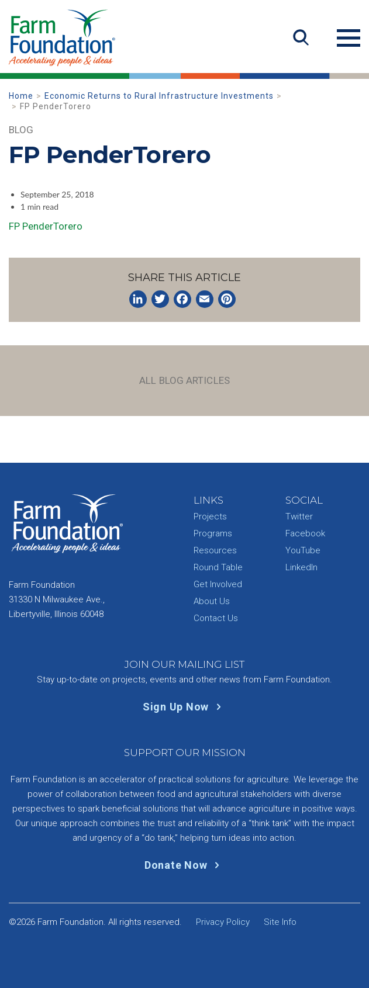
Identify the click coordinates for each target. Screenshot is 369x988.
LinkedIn (301, 567)
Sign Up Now (184, 707)
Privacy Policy (223, 922)
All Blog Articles (184, 380)
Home (21, 95)
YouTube (302, 550)
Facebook (305, 533)
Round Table (218, 567)
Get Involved (218, 584)
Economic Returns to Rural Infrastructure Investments (159, 95)
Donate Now (184, 865)
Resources (215, 550)
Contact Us (216, 618)
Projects (210, 516)
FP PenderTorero (45, 226)
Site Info (280, 922)
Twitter (299, 516)
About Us (212, 601)
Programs (213, 533)
